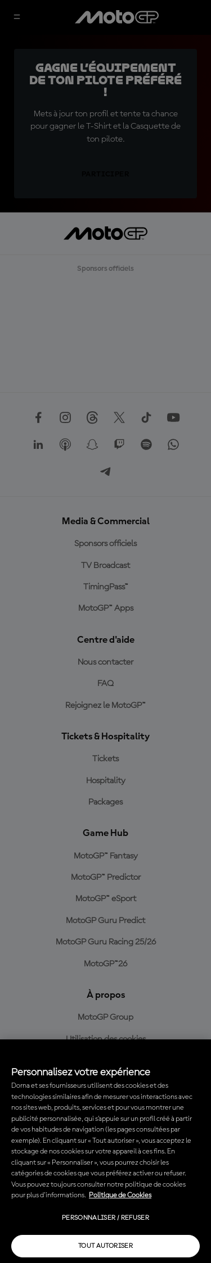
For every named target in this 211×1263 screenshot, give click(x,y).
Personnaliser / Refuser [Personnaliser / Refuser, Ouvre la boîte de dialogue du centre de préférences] (105, 1218)
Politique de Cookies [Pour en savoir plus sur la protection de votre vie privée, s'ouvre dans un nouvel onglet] (120, 1195)
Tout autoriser (105, 1246)
